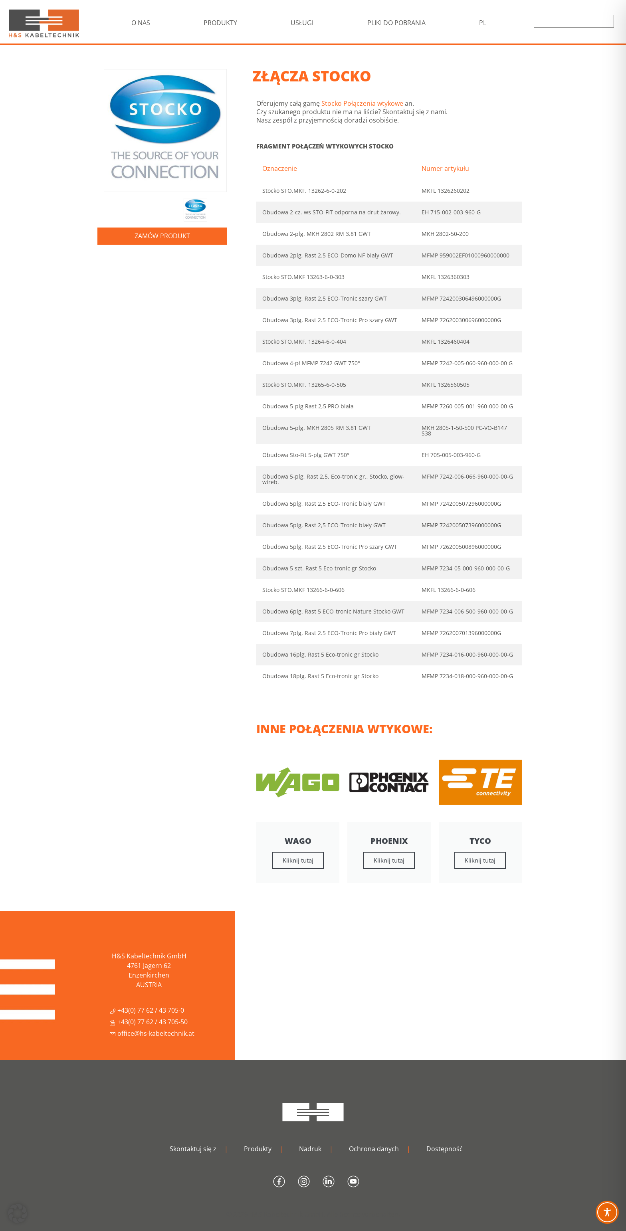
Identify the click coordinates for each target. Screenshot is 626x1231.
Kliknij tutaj (298, 860)
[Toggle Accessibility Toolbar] (607, 1212)
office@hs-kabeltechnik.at (151, 1033)
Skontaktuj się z (193, 1148)
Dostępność (444, 1148)
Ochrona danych (374, 1148)
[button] (17, 1213)
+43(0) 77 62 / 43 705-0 (146, 1010)
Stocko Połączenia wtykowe (362, 103)
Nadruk (310, 1148)
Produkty (257, 1148)
